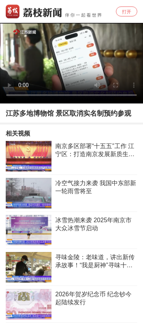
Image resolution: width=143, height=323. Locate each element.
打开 (126, 12)
